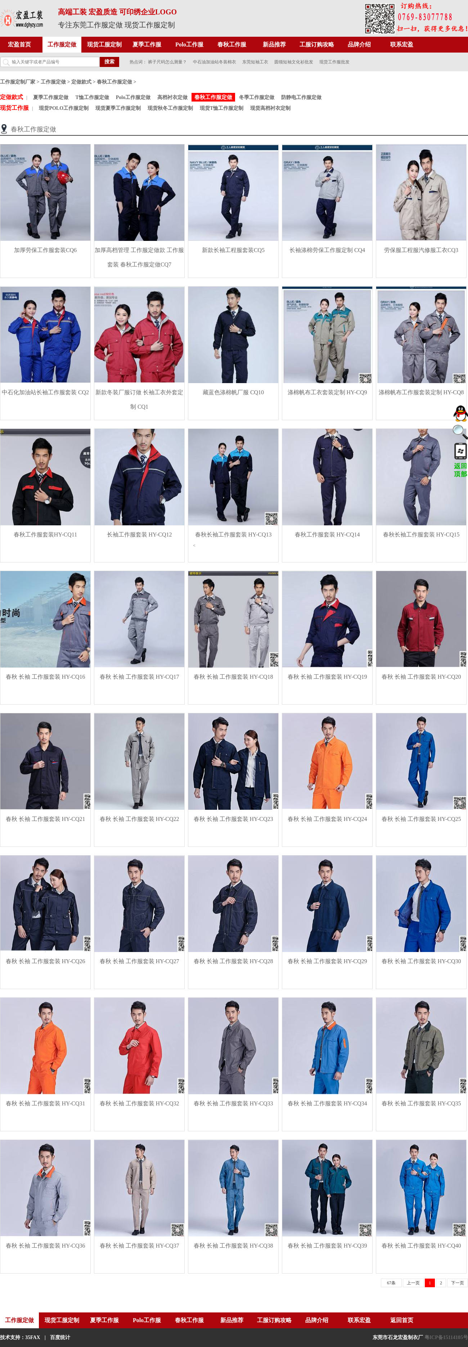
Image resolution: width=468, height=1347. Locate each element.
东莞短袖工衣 (255, 61)
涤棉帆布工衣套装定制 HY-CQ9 (327, 392)
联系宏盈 (401, 44)
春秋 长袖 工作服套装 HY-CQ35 (421, 1103)
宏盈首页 (19, 44)
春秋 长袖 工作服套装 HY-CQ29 (327, 961)
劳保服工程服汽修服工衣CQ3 (421, 250)
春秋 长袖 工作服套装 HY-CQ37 (139, 1246)
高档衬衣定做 (172, 97)
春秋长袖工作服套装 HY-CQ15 (421, 534)
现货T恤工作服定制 (221, 108)
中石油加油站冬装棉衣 (214, 61)
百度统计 (60, 1337)
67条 (391, 1282)
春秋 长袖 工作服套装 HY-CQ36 (45, 1246)
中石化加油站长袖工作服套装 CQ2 (45, 392)
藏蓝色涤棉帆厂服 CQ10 (233, 392)
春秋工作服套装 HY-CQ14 (327, 534)
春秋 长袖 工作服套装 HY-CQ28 (233, 961)
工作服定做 (62, 44)
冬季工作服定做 (256, 97)
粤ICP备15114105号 (446, 1337)
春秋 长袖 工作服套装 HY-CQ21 (45, 819)
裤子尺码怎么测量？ (167, 61)
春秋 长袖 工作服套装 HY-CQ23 (233, 819)
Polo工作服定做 (133, 97)
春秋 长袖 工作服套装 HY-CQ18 (233, 677)
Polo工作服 (189, 44)
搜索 (109, 61)
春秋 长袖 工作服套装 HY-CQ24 (327, 819)
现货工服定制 (104, 44)
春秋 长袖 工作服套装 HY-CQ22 (139, 819)
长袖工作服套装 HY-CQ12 (139, 534)
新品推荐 (274, 44)
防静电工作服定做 (301, 97)
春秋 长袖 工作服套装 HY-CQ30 (421, 961)
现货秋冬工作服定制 (170, 108)
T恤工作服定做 (92, 97)
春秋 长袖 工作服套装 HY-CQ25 (421, 819)
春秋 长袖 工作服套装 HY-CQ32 (139, 1103)
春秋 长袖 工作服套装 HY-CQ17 (139, 677)
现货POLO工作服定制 (64, 108)
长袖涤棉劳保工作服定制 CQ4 (327, 250)
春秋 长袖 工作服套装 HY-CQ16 (45, 677)
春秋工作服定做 (114, 82)
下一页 (457, 1282)
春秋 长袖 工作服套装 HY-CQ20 (421, 677)
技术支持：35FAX (20, 1337)
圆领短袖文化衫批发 (293, 61)
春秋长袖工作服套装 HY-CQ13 (233, 534)
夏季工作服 (146, 44)
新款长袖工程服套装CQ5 (233, 250)
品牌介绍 (359, 44)
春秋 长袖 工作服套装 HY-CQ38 (233, 1246)
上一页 (413, 1282)
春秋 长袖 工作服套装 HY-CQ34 (327, 1103)
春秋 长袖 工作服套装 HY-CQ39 (327, 1246)
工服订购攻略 (317, 44)
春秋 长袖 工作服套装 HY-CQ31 (45, 1103)
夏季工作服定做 (50, 97)
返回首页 (401, 1320)
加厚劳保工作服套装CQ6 (45, 250)
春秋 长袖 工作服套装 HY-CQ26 (45, 961)
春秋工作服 (231, 44)
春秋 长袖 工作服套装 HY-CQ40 (421, 1246)
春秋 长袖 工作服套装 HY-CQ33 (233, 1103)
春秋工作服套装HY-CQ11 (45, 534)
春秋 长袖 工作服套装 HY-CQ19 (327, 677)
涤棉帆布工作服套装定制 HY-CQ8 (421, 392)
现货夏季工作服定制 (118, 108)
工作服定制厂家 (17, 82)
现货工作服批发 (334, 61)
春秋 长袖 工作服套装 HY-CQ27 (139, 961)
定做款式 (81, 82)
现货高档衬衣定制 (270, 108)
